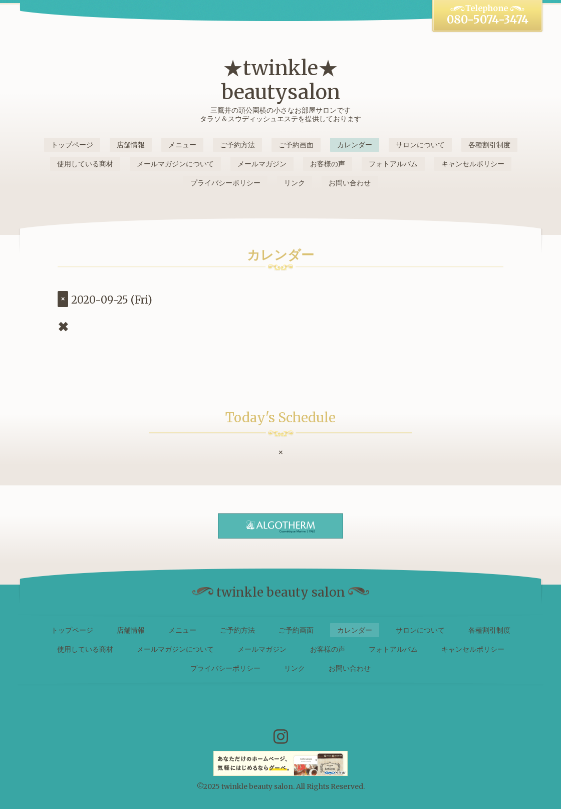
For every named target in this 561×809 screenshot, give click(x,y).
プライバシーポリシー (225, 182)
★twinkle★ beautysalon (280, 80)
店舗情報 (131, 144)
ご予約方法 (237, 144)
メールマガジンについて (175, 163)
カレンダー (354, 144)
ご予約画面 (296, 144)
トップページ (72, 144)
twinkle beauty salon (257, 786)
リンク (294, 182)
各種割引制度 (489, 144)
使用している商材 (85, 163)
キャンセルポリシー (472, 163)
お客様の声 (327, 163)
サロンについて (420, 144)
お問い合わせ (350, 182)
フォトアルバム (393, 163)
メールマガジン (262, 163)
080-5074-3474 (487, 20)
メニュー (182, 144)
